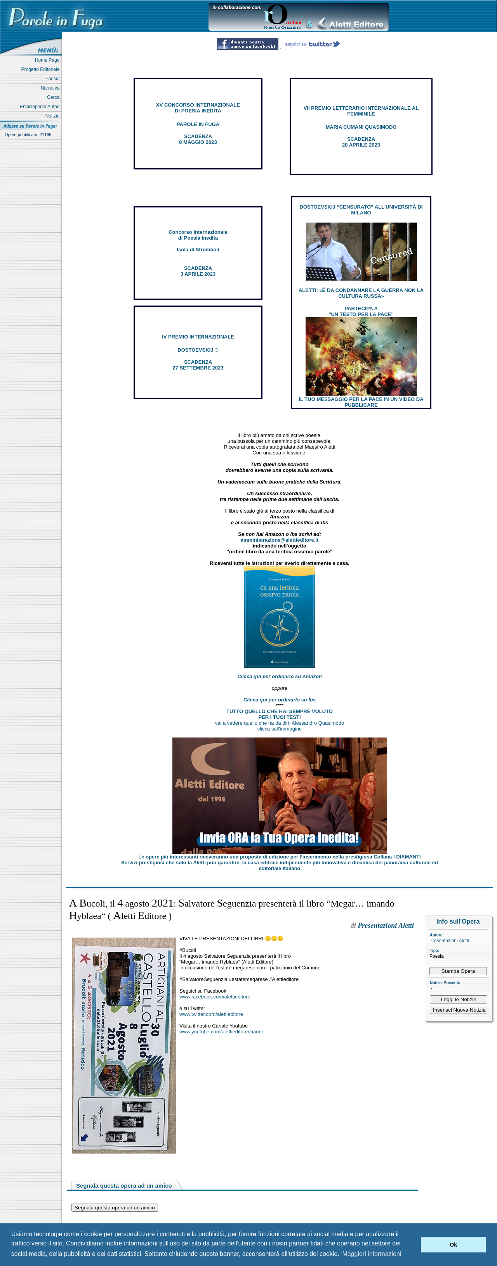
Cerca (54, 97)
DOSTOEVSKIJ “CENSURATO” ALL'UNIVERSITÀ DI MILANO (361, 210)
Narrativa (51, 88)
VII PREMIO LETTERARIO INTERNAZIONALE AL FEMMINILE (361, 111)
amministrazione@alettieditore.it (280, 540)
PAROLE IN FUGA (198, 124)
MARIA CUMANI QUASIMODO (361, 127)
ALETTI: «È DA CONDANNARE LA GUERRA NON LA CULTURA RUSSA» (361, 293)
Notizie (53, 116)
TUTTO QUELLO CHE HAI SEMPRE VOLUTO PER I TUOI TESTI (279, 714)
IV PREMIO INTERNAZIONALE (198, 337)
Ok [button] (453, 1245)
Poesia (53, 78)
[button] (413, 1245)
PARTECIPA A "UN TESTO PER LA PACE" (360, 311)
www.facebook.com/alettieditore (214, 997)
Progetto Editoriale (41, 69)
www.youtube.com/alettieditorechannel (222, 1032)
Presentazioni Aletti (449, 940)
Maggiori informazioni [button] (371, 1253)
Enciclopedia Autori (41, 106)
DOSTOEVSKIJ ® (197, 350)
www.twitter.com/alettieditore (211, 1014)
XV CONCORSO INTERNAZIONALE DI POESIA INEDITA (198, 108)
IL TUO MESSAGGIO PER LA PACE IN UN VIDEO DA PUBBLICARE (361, 402)
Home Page (48, 60)
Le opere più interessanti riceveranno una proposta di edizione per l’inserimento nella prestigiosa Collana (279, 857)
